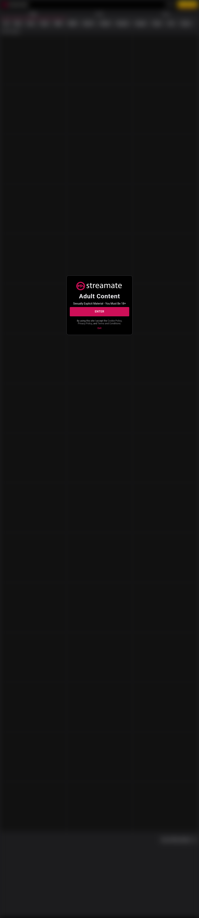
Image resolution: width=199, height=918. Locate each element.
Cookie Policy (115, 320)
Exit (99, 328)
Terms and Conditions (109, 323)
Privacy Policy (85, 323)
